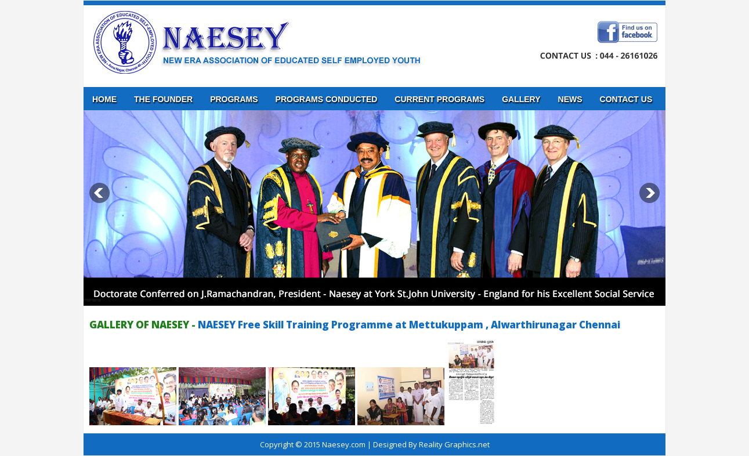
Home (104, 99)
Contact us (626, 99)
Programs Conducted (327, 99)
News (570, 99)
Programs (234, 99)
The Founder (163, 99)
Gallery (521, 99)
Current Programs (439, 99)
